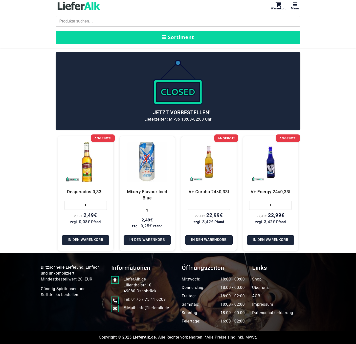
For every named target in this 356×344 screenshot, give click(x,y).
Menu (295, 6)
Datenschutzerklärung (272, 312)
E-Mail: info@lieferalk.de (146, 308)
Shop (257, 279)
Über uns (260, 287)
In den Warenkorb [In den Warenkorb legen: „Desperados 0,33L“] (85, 240)
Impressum (262, 304)
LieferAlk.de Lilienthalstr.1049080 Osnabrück (140, 284)
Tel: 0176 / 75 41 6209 (145, 299)
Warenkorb (279, 6)
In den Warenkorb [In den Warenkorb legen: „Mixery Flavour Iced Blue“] (147, 240)
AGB (256, 296)
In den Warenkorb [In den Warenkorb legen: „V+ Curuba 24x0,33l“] (209, 240)
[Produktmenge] (85, 205)
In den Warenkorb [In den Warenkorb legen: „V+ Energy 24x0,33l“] (270, 240)
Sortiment (178, 37)
